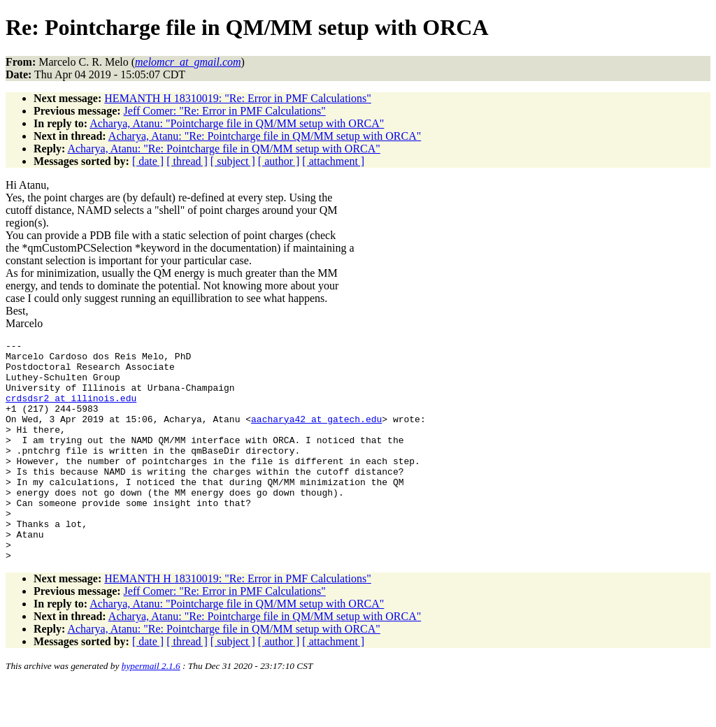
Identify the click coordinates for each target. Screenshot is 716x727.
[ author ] (279, 161)
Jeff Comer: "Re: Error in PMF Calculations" (225, 111)
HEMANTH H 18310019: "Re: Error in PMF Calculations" (237, 98)
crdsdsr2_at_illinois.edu (71, 410)
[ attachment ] (333, 161)
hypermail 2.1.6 (151, 710)
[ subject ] (232, 161)
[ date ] (148, 161)
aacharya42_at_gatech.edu (316, 435)
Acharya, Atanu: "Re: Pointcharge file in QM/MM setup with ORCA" (264, 136)
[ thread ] (187, 161)
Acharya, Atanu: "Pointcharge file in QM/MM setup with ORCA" (237, 123)
